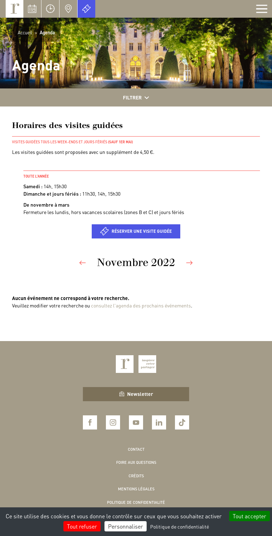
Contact (136, 449)
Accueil (25, 32)
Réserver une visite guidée (142, 231)
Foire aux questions (136, 462)
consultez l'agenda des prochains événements (141, 305)
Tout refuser (82, 526)
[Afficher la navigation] (261, 9)
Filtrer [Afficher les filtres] (136, 97)
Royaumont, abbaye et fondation (14, 9)
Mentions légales (136, 488)
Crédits (136, 475)
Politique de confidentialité (136, 502)
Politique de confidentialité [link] (179, 526)
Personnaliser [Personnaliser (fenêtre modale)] (125, 526)
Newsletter (136, 394)
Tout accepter (249, 516)
